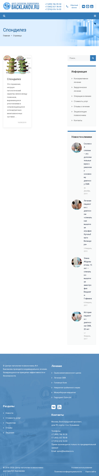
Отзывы (9, 428)
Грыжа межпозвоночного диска (67, 373)
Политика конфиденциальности (68, 472)
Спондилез (14, 79)
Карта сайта (91, 472)
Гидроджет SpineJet (62, 397)
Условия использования (81, 468)
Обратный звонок (74, 6)
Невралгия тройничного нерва (67, 388)
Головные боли (60, 383)
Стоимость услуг (81, 101)
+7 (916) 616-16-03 (53, 9)
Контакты (78, 120)
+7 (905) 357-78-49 (53, 7)
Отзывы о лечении (82, 106)
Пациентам (11, 423)
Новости (9, 413)
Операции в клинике (82, 96)
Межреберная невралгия (65, 392)
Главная (6, 36)
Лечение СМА (60, 378)
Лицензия (10, 433)
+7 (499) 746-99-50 (53, 4)
